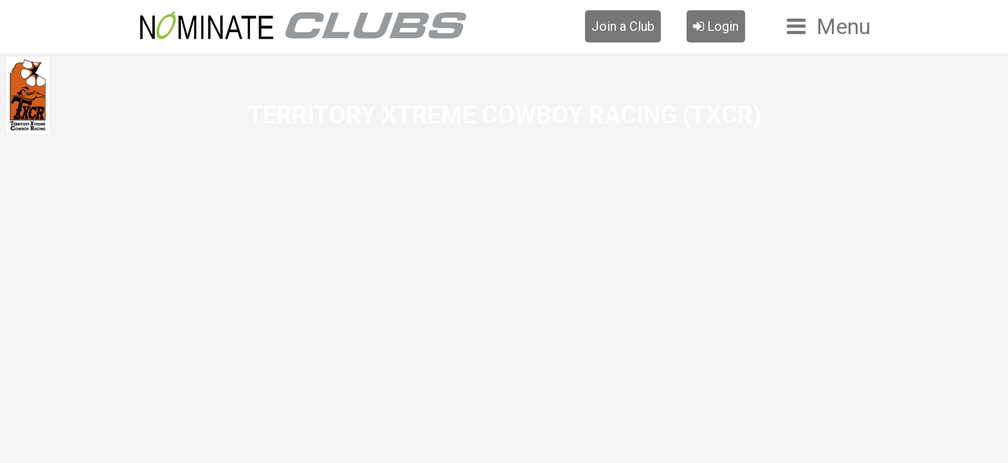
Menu (843, 26)
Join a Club (622, 26)
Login (716, 26)
